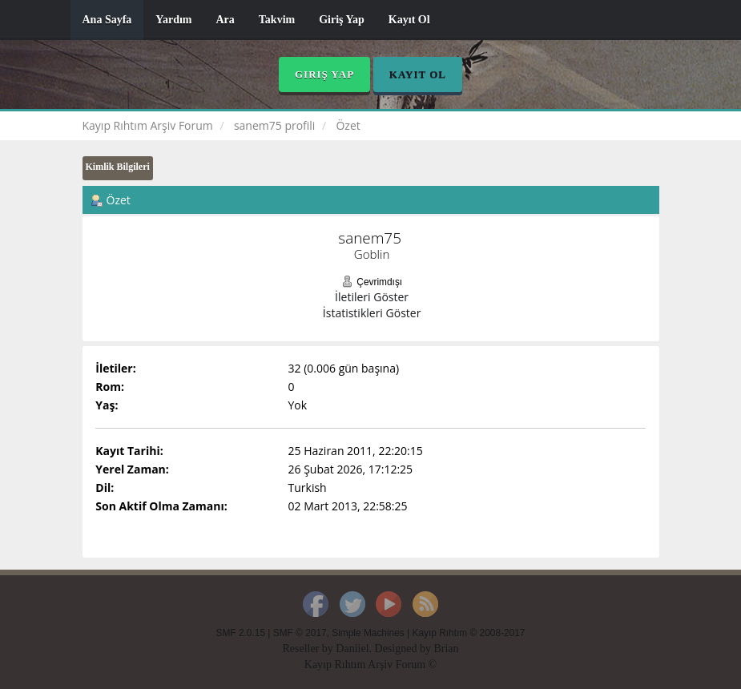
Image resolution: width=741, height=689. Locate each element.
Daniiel (352, 649)
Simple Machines (368, 633)
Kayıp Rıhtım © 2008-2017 (468, 633)
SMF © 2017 (300, 633)
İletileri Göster (372, 296)
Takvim (277, 20)
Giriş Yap (341, 20)
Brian (445, 649)
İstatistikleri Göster (372, 312)
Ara (224, 20)
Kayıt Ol (409, 20)
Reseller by (309, 649)
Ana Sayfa (107, 20)
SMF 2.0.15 (240, 633)
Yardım (173, 20)
